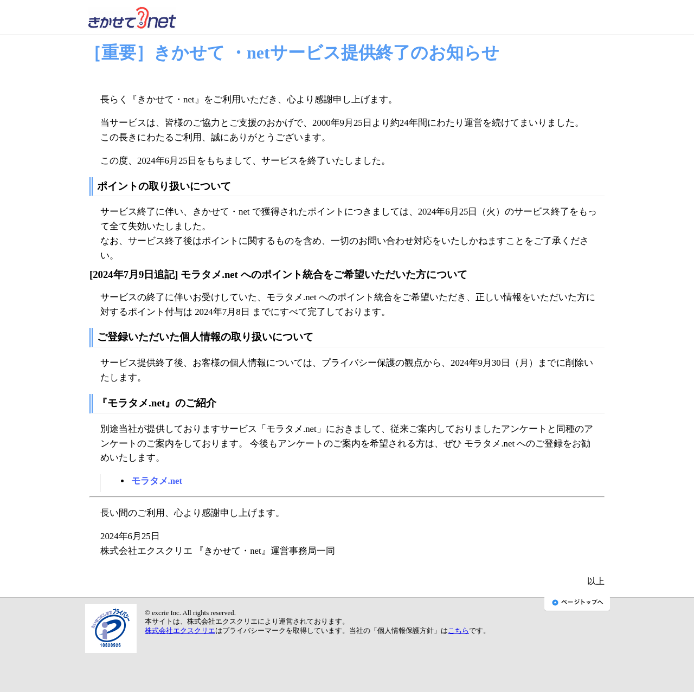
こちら (458, 631)
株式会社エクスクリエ (180, 631)
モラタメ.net (157, 481)
